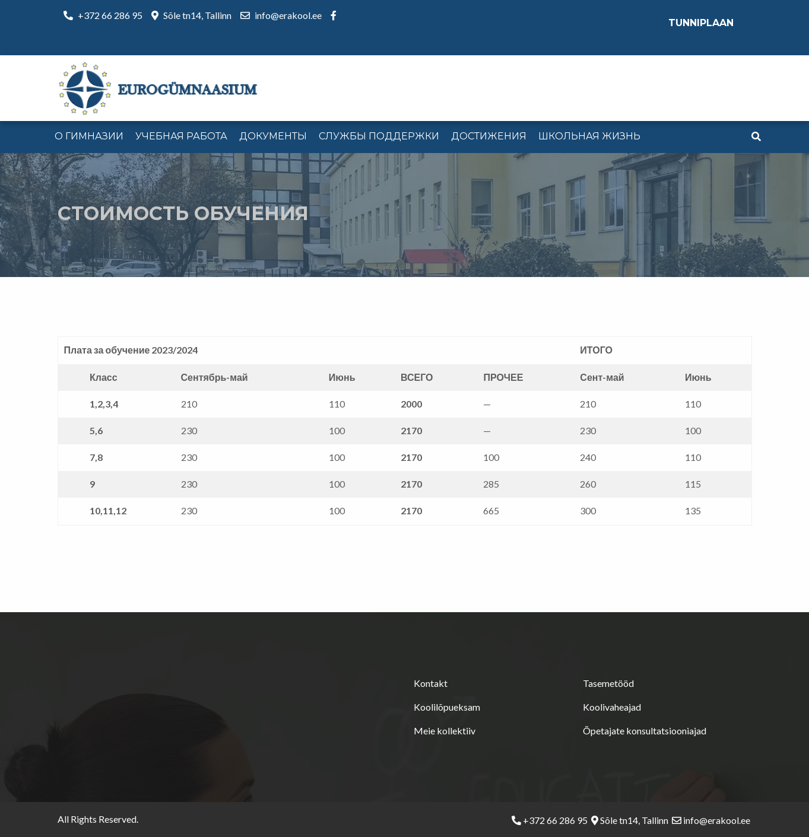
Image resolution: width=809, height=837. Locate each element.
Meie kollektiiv (444, 730)
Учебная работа (181, 136)
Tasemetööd (608, 683)
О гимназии (89, 136)
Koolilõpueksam (447, 706)
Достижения (488, 136)
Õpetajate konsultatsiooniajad (644, 730)
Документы (273, 136)
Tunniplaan (701, 22)
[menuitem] (89, 137)
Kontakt (431, 683)
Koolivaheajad (612, 706)
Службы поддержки (379, 136)
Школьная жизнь (589, 136)
